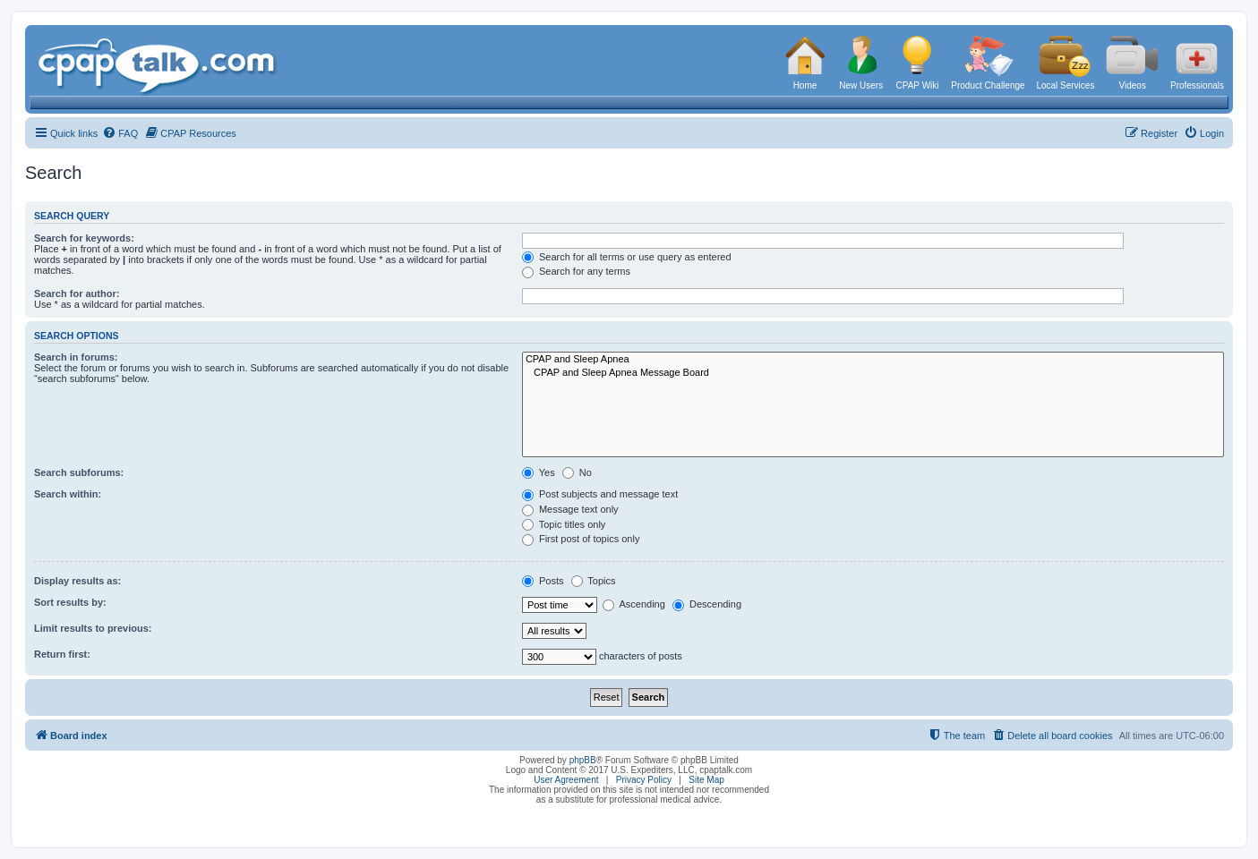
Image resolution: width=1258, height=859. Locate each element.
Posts (543, 580)
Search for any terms (576, 271)
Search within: (67, 494)
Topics (593, 580)
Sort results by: (70, 602)
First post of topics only (581, 538)
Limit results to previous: (92, 628)
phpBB (582, 760)
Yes (538, 472)
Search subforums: (79, 472)
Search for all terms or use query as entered (627, 256)
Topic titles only (563, 524)
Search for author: (76, 293)
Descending (706, 604)
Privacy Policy (644, 780)
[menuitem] (120, 133)
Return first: (62, 654)
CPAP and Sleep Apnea (873, 359)
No (577, 472)
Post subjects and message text (600, 494)
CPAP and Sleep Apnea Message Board (873, 373)
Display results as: (77, 580)
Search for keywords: (84, 238)
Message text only (570, 509)
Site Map (706, 780)
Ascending (634, 604)
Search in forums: (76, 357)
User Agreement (566, 780)
